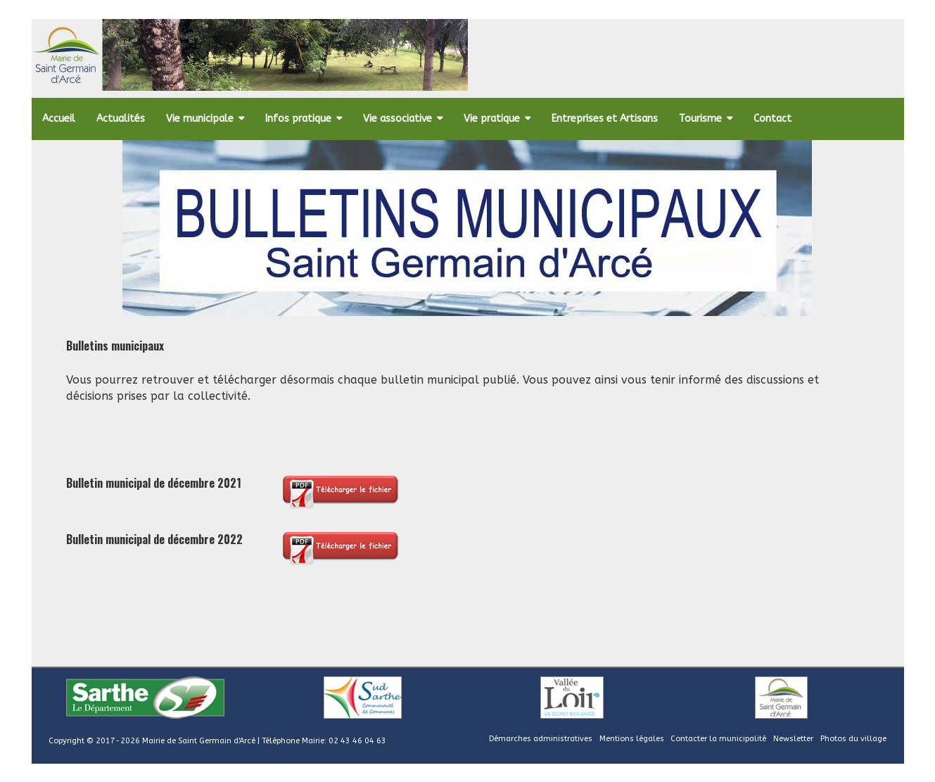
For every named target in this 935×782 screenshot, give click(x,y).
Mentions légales (631, 738)
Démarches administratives (540, 738)
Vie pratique (492, 119)
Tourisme (700, 119)
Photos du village (853, 738)
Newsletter (793, 738)
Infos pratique (298, 119)
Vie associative (397, 119)
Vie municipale (200, 119)
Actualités (120, 119)
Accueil (58, 119)
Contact (772, 119)
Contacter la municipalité (718, 738)
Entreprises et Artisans (605, 119)
